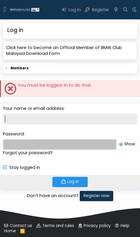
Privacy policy (97, 225)
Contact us (21, 225)
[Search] (125, 9)
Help (125, 225)
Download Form (43, 53)
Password (13, 134)
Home (10, 231)
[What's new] (116, 9)
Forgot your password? (28, 153)
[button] (5, 9)
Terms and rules (58, 225)
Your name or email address (33, 108)
